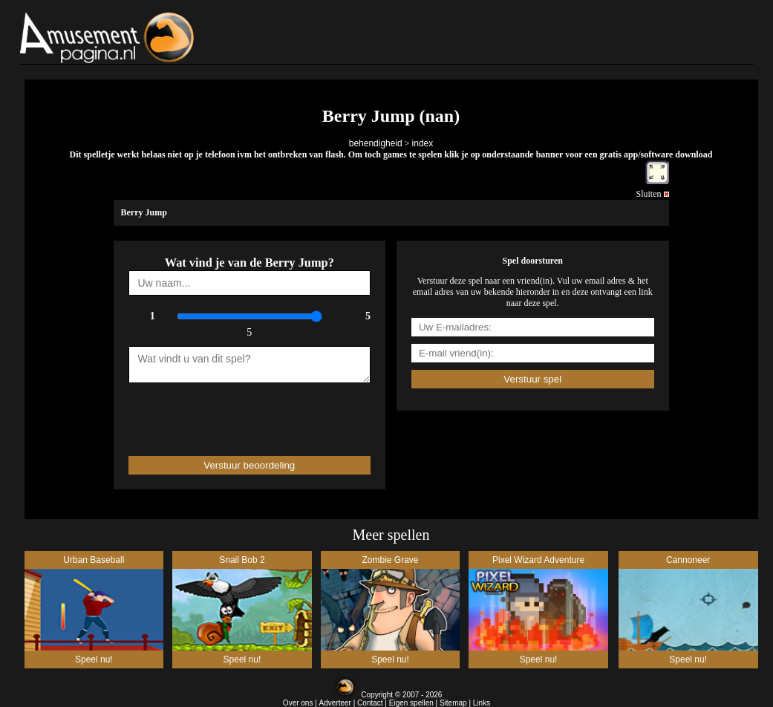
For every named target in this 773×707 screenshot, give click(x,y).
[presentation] (215, 413)
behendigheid (375, 143)
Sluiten (652, 194)
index (423, 143)
